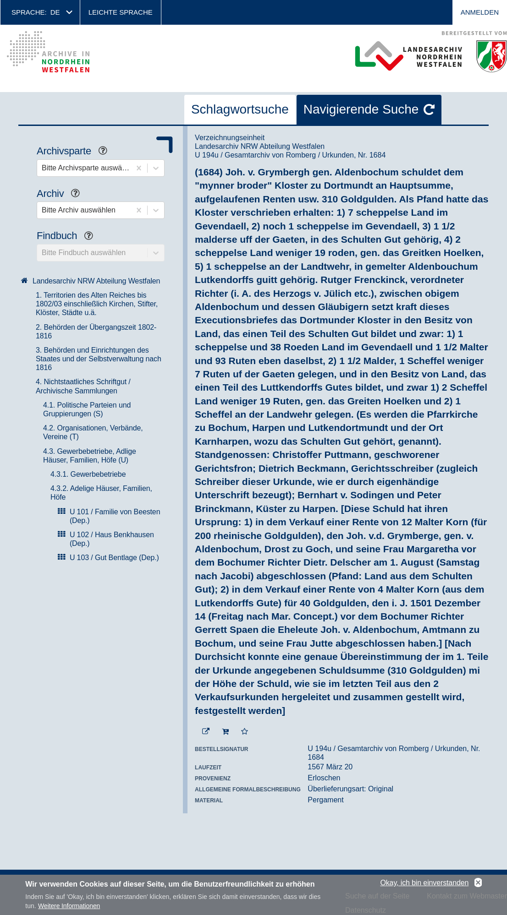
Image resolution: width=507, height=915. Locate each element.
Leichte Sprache (120, 12)
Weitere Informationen (69, 906)
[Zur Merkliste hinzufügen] (244, 732)
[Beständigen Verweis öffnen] (206, 732)
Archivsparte (75, 151)
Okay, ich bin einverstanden (424, 883)
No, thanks (478, 883)
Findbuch (68, 236)
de (55, 12)
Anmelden (480, 12)
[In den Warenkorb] (225, 732)
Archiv (62, 194)
